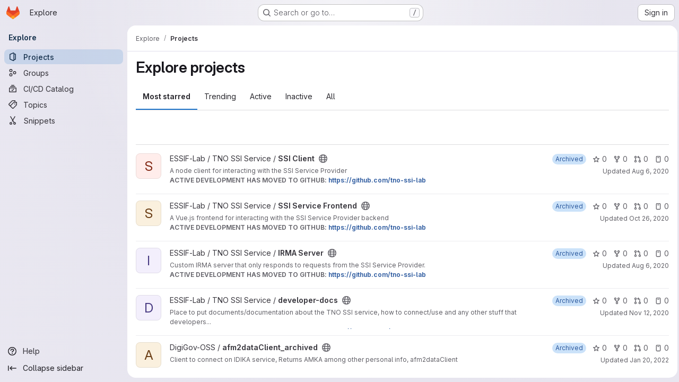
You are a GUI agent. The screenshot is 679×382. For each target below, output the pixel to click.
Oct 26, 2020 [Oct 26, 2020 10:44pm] (646, 218)
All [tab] (330, 96)
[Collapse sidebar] (63, 368)
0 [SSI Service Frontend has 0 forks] (618, 206)
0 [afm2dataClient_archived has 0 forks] (618, 347)
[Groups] (63, 72)
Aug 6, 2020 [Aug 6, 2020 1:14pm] (647, 266)
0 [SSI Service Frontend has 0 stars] (597, 206)
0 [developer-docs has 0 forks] (618, 300)
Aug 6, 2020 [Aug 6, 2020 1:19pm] (647, 171)
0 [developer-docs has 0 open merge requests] (638, 300)
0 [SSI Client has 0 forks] (618, 158)
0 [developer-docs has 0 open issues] (659, 300)
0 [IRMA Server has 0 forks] (618, 253)
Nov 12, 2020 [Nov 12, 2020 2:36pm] (646, 313)
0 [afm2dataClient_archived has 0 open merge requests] (638, 347)
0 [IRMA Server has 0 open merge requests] (638, 253)
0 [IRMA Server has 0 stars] (597, 253)
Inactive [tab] (298, 96)
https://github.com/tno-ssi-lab (377, 180)
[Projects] (63, 56)
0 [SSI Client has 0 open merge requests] (638, 158)
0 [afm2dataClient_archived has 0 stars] (597, 347)
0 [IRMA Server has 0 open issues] (659, 253)
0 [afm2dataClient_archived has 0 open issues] (659, 347)
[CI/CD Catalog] (63, 88)
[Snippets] (63, 120)
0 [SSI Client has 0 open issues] (659, 158)
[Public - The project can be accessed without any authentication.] (323, 158)
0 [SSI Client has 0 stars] (597, 158)
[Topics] (63, 104)
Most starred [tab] (166, 96)
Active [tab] (261, 96)
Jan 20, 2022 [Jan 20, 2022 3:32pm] (646, 360)
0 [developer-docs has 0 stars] (597, 300)
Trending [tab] (220, 96)
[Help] (63, 351)
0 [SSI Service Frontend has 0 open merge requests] (638, 206)
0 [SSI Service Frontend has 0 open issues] (659, 206)
